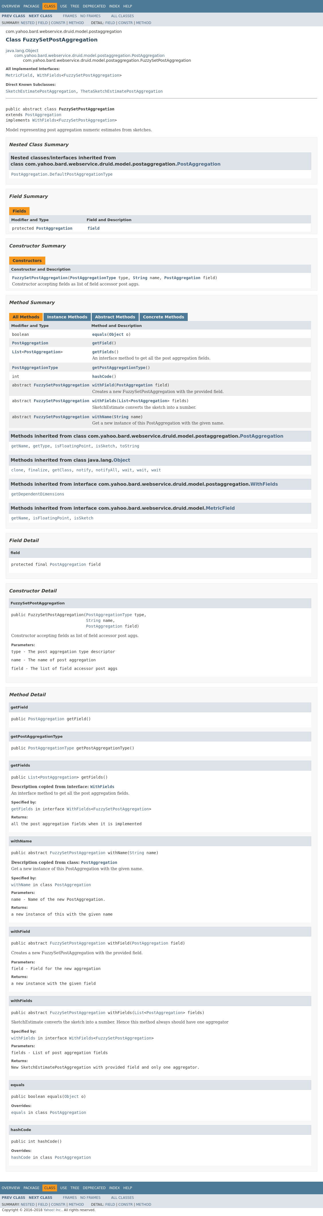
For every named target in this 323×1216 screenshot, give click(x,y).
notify (84, 470)
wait (127, 470)
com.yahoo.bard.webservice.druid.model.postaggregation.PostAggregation (89, 55)
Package (31, 6)
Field (43, 23)
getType (41, 446)
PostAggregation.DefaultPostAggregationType (62, 174)
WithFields (49, 75)
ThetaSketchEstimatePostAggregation (122, 91)
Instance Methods (67, 317)
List (17, 352)
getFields (103, 352)
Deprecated (94, 6)
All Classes (122, 16)
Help (127, 6)
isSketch (105, 446)
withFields (104, 400)
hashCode (101, 376)
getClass (61, 470)
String (140, 277)
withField (103, 385)
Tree (75, 6)
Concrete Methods (163, 317)
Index (114, 6)
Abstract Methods (115, 317)
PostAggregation (43, 114)
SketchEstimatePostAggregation (41, 91)
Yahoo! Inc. (53, 1210)
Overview (11, 6)
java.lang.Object (22, 50)
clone (17, 470)
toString (129, 446)
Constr (58, 23)
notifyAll (107, 470)
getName (19, 446)
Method (76, 23)
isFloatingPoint (73, 446)
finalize (37, 470)
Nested (27, 23)
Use (63, 6)
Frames (70, 16)
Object (116, 334)
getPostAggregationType (118, 367)
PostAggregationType (93, 277)
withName (101, 416)
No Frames (90, 16)
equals (99, 334)
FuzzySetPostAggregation (91, 75)
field (93, 228)
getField (101, 343)
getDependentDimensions (37, 494)
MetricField (19, 75)
